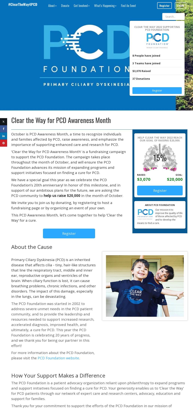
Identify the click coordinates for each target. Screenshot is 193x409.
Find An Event (128, 5)
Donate (65, 5)
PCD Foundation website (58, 358)
